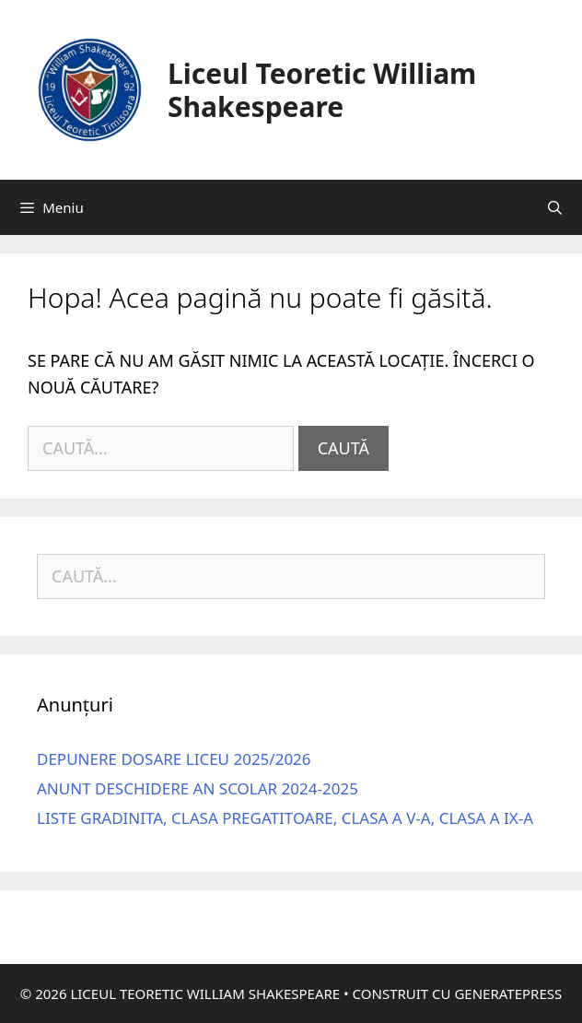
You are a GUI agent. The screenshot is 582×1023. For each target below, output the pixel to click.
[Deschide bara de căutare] (555, 207)
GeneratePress (508, 993)
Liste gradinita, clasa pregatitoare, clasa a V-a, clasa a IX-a (285, 818)
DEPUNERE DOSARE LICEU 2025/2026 (174, 759)
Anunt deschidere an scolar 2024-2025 (197, 788)
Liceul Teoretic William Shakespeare (322, 89)
